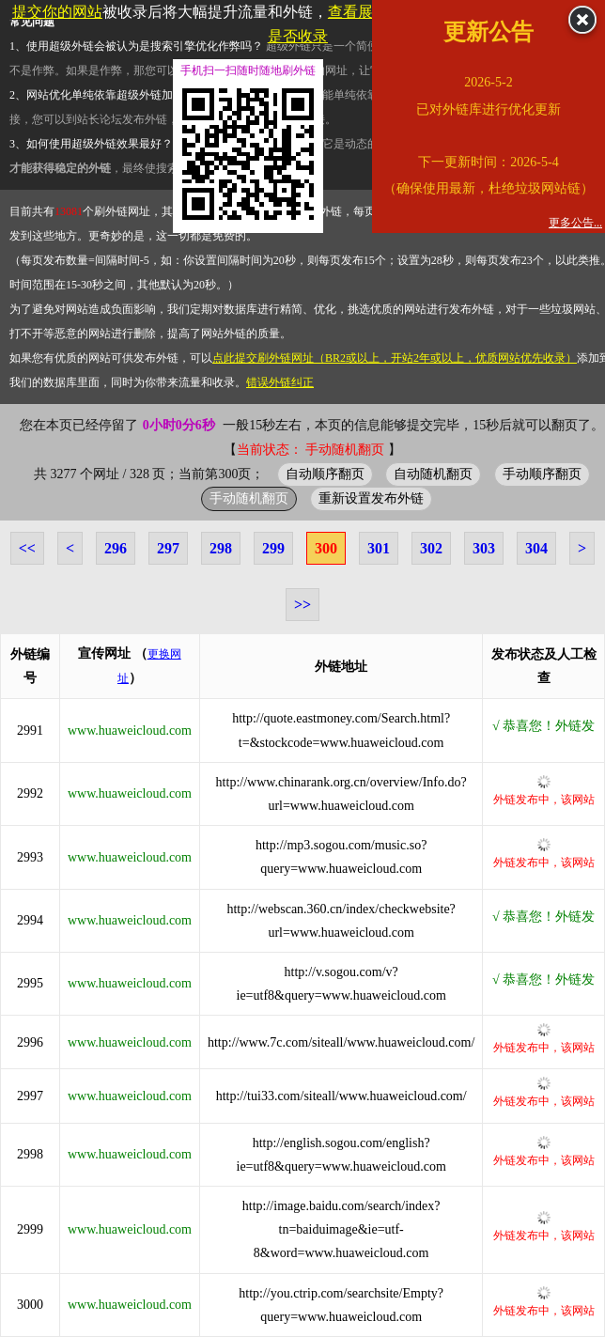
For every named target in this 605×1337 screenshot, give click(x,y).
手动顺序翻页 (542, 473)
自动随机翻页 (433, 473)
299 (273, 548)
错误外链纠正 (280, 382)
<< (27, 548)
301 (378, 548)
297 (168, 548)
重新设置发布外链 (371, 497)
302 (431, 548)
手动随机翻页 (248, 497)
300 (326, 548)
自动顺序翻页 (325, 473)
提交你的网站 (57, 12)
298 (220, 548)
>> (302, 605)
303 (484, 548)
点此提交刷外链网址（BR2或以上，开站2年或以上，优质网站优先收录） (394, 358)
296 (115, 548)
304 (536, 548)
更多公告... (575, 222)
